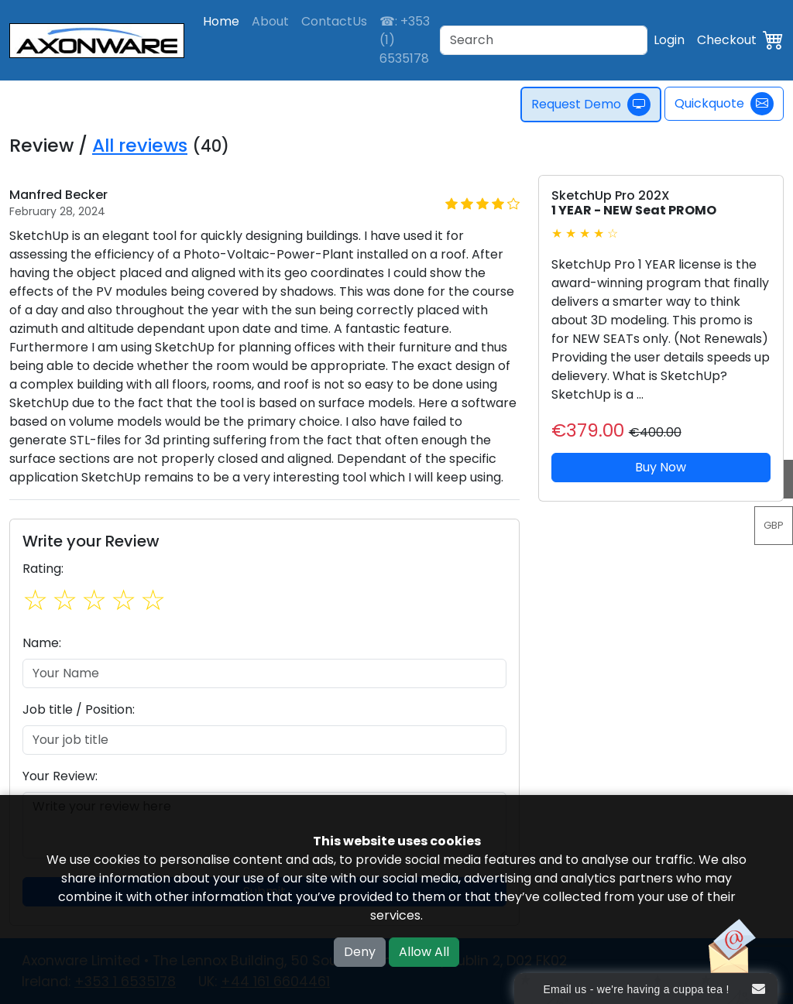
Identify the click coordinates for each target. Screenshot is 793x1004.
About (270, 21)
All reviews (139, 145)
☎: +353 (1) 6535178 (404, 39)
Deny (360, 952)
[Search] (543, 40)
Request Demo (591, 104)
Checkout (727, 40)
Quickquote (724, 103)
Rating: (43, 568)
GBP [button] (774, 525)
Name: (41, 643)
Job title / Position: (78, 709)
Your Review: (60, 776)
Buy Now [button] (660, 467)
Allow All (424, 952)
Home (221, 21)
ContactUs (334, 21)
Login (669, 40)
